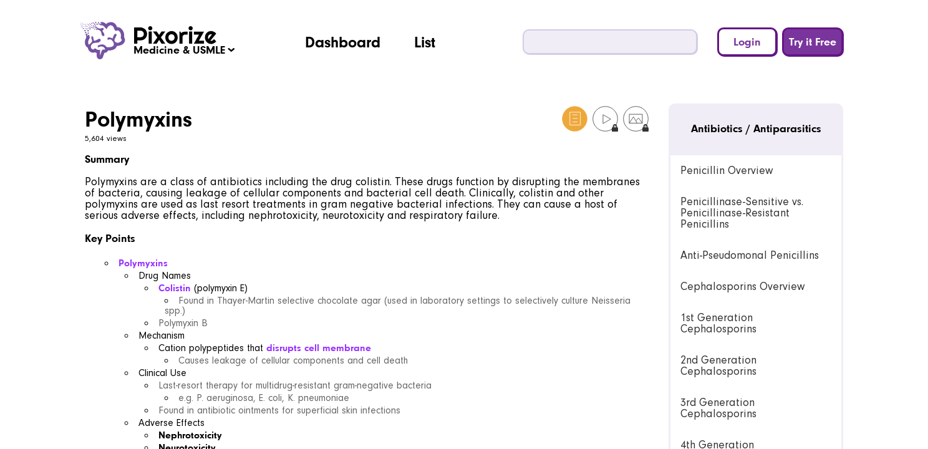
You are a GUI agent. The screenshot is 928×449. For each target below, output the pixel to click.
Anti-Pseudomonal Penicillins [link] (749, 255)
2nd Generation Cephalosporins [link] (718, 366)
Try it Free (812, 41)
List (424, 41)
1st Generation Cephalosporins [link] (718, 323)
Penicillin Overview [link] (726, 170)
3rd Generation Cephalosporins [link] (718, 408)
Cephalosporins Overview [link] (742, 286)
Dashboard (342, 41)
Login (747, 41)
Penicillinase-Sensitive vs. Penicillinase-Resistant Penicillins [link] (741, 213)
